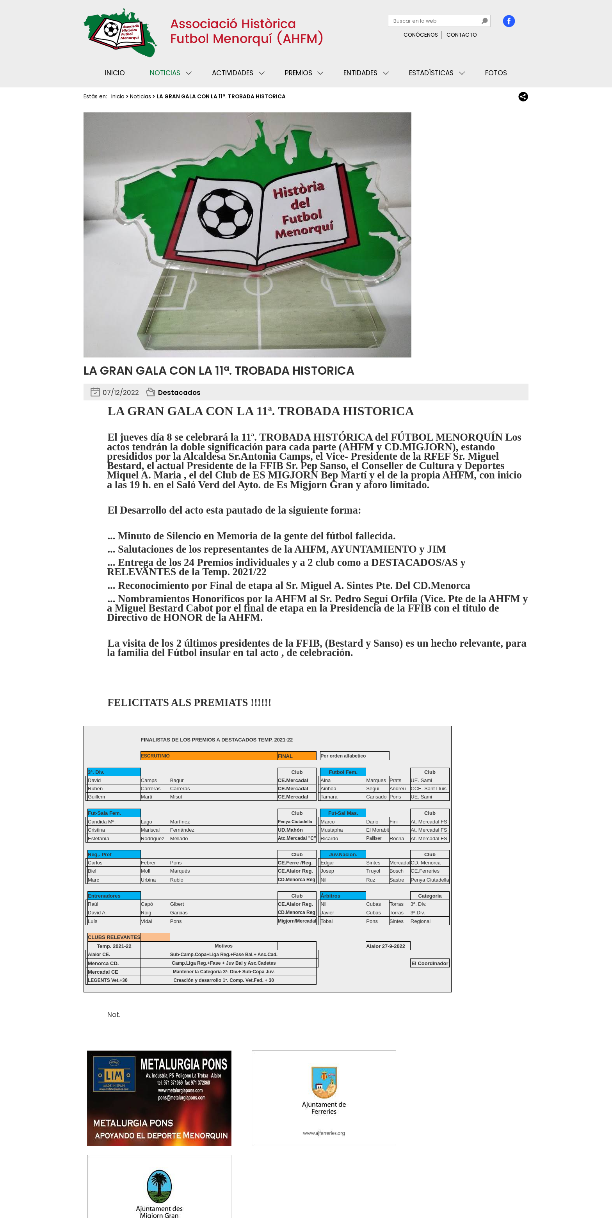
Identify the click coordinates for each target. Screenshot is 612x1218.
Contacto (462, 35)
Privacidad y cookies (115, 1188)
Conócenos (421, 35)
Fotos (496, 73)
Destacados (179, 392)
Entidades (360, 73)
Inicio (115, 73)
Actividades (232, 73)
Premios (298, 73)
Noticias (165, 73)
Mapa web (212, 1188)
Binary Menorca (506, 1188)
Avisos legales (171, 1188)
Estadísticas (431, 73)
